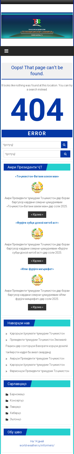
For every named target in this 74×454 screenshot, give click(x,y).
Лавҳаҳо (15, 406)
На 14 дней (37, 441)
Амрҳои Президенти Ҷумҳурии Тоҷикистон (37, 358)
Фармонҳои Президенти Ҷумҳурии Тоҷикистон (39, 371)
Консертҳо (17, 400)
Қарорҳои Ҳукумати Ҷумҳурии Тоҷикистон (37, 333)
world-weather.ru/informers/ (37, 445)
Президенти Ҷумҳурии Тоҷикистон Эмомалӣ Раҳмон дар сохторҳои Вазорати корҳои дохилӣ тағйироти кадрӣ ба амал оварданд (37, 346)
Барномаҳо (17, 394)
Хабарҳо (15, 413)
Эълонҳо (15, 419)
